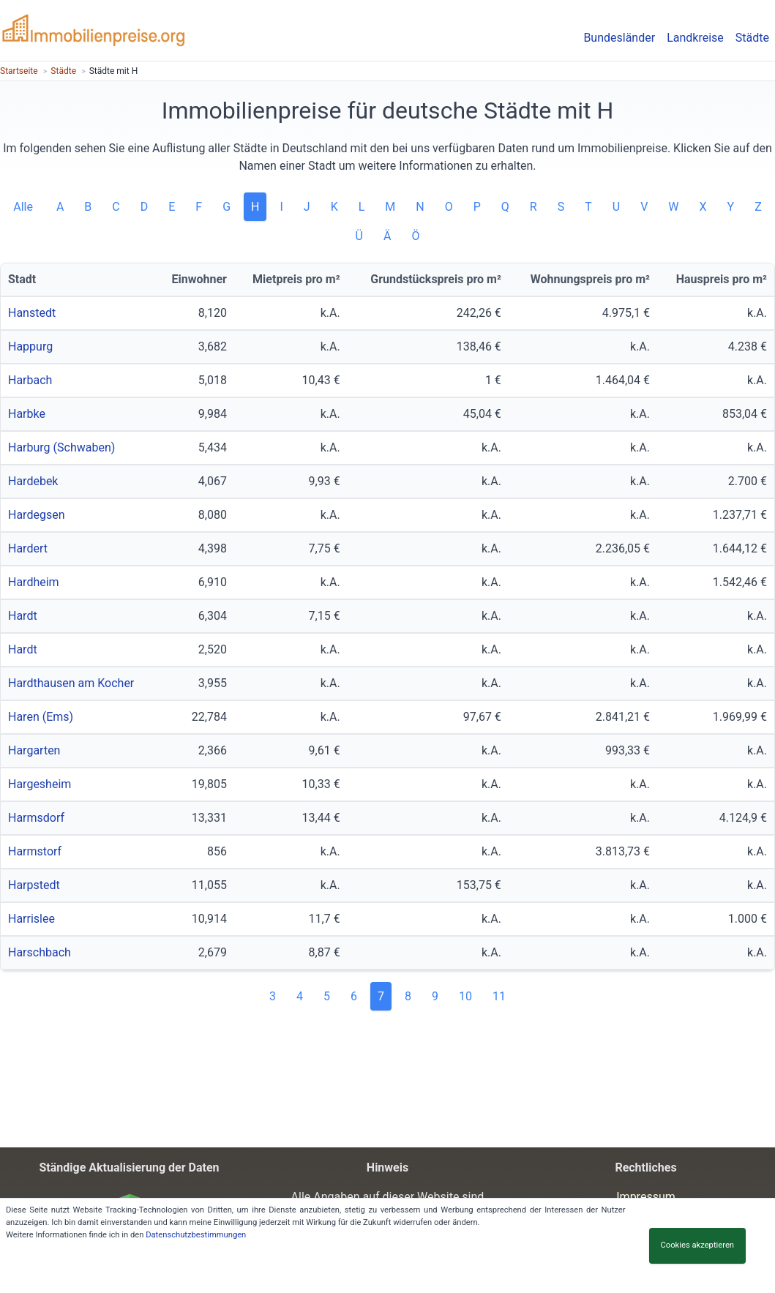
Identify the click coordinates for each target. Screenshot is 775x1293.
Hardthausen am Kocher (71, 683)
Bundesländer (619, 38)
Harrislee (31, 919)
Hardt (22, 616)
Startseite (19, 71)
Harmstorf (34, 851)
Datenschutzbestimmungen (196, 1235)
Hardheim (33, 582)
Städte (752, 38)
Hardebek (33, 481)
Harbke (26, 414)
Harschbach (39, 952)
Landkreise (695, 38)
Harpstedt (34, 885)
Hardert (28, 548)
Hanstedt (32, 313)
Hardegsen (36, 515)
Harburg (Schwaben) (61, 447)
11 (499, 996)
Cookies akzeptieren (697, 1245)
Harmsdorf (36, 818)
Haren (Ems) (40, 717)
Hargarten (34, 750)
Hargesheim (39, 784)
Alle (24, 207)
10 (465, 996)
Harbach (30, 380)
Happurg (30, 346)
